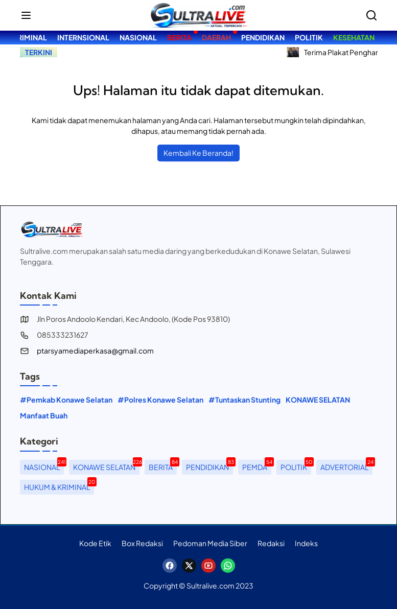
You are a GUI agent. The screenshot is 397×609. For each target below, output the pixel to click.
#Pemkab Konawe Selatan (66, 399)
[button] (26, 15)
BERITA (163, 466)
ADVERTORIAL (346, 466)
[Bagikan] (371, 15)
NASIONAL (44, 466)
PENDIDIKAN (209, 466)
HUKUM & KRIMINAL (59, 485)
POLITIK (296, 466)
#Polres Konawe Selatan (160, 399)
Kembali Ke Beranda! (198, 152)
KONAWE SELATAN (318, 399)
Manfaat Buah (43, 415)
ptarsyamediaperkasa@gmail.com (95, 350)
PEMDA (256, 466)
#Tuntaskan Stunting (244, 399)
